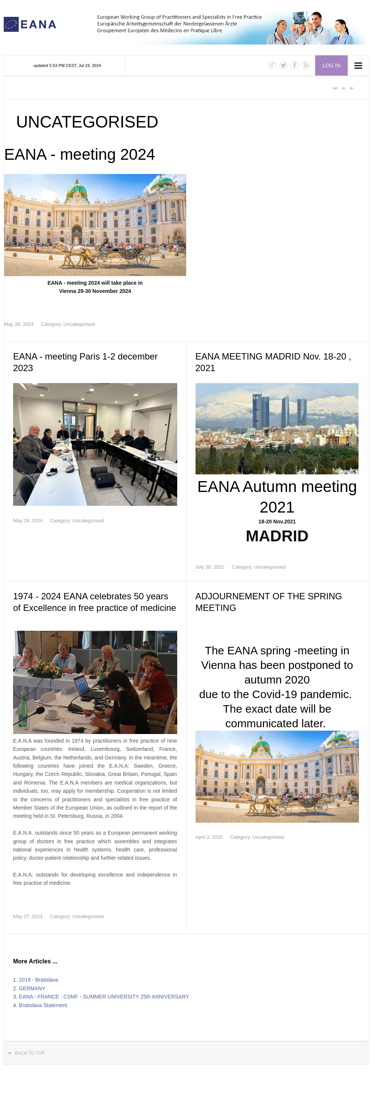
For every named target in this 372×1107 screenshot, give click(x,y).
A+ (335, 88)
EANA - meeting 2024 (79, 154)
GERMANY (32, 988)
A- (352, 88)
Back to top (30, 1053)
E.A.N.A (30, 24)
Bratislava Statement (43, 1005)
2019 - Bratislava (38, 980)
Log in (331, 65)
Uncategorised (79, 324)
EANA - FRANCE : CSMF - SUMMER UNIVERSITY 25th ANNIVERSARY (104, 997)
